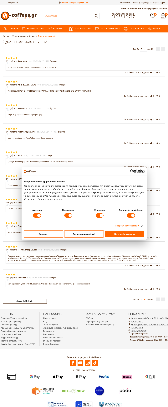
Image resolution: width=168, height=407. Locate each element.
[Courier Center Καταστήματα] (43, 391)
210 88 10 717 (137, 321)
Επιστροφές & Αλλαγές (11, 334)
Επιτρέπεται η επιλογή (84, 234)
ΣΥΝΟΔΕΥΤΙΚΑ (134, 29)
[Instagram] (87, 365)
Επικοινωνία (125, 3)
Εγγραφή (144, 3)
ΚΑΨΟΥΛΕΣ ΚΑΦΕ (33, 28)
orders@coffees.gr (139, 330)
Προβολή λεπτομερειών (127, 225)
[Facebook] (73, 365)
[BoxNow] (73, 391)
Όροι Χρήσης (49, 334)
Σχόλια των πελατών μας (24, 36)
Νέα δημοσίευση (25, 301)
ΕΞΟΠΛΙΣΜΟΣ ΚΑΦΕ (107, 28)
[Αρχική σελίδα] (19, 20)
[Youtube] (80, 365)
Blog (45, 321)
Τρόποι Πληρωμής (9, 325)
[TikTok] (95, 365)
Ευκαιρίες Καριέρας (52, 341)
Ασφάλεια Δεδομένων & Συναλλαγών (17, 328)
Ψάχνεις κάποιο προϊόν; (11, 341)
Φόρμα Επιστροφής (9, 338)
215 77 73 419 (137, 327)
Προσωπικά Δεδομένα (53, 338)
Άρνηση (43, 234)
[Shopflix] (99, 391)
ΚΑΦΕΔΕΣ (10, 28)
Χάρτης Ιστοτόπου (51, 344)
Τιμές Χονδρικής (50, 325)
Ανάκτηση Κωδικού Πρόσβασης (100, 325)
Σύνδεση (135, 3)
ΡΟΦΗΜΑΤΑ (56, 28)
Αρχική (6, 36)
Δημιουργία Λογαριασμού (97, 321)
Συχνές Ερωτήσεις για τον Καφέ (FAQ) (18, 344)
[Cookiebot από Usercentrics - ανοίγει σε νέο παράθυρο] (132, 171)
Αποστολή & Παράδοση (11, 321)
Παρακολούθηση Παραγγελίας (74, 3)
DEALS (154, 29)
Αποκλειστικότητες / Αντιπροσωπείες (60, 328)
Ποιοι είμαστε (49, 318)
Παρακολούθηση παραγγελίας (14, 318)
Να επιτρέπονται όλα (124, 234)
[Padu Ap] (125, 391)
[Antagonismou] (57, 404)
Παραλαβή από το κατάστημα (13, 331)
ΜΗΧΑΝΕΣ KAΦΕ (80, 29)
